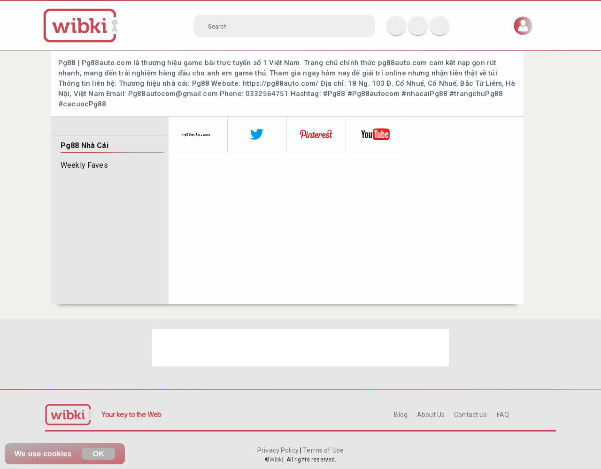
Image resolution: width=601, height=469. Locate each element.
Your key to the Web (131, 414)
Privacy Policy (278, 450)
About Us (431, 414)
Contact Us (470, 414)
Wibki (277, 459)
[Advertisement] (300, 347)
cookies (57, 454)
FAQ (503, 414)
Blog (401, 414)
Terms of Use (322, 450)
